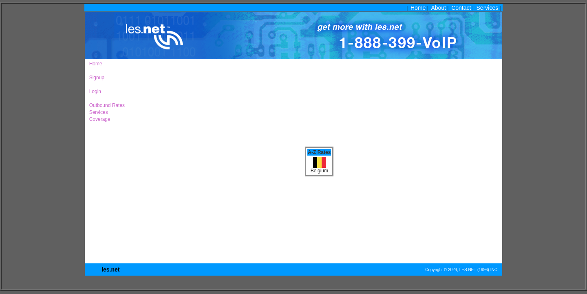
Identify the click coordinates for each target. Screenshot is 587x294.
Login (93, 91)
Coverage (98, 119)
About (438, 7)
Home (418, 7)
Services (488, 7)
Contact (461, 7)
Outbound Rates (105, 105)
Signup (95, 77)
